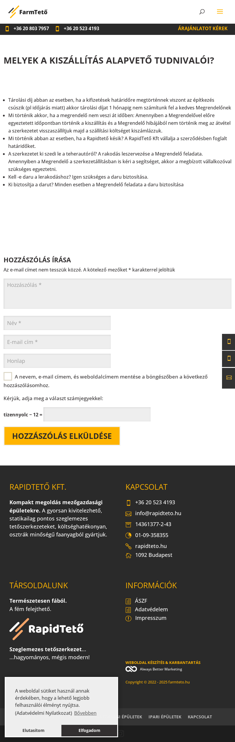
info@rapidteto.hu (153, 514)
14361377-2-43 (148, 524)
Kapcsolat (200, 717)
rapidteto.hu (146, 546)
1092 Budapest (148, 556)
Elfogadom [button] (89, 730)
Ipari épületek (164, 717)
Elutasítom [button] (33, 730)
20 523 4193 (77, 28)
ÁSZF (136, 601)
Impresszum (146, 618)
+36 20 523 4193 (150, 503)
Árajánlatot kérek (203, 28)
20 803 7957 (26, 28)
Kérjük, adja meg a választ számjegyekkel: (53, 398)
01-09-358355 (146, 535)
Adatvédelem (146, 610)
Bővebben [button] (85, 713)
